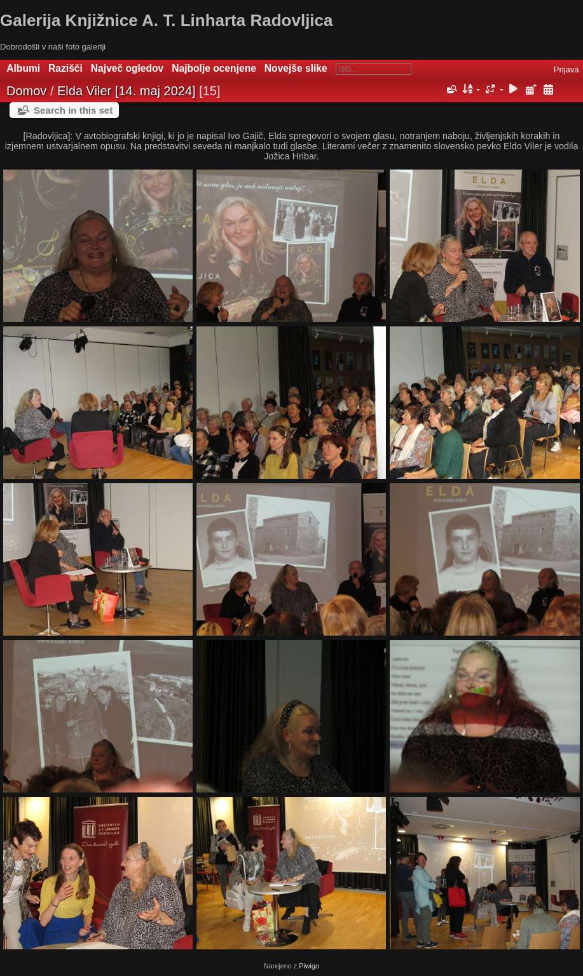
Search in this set (73, 110)
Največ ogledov (127, 68)
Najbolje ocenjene (214, 68)
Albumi (23, 68)
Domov (26, 91)
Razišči (65, 68)
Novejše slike (295, 68)
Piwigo (309, 966)
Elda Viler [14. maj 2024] (126, 91)
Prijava (566, 69)
